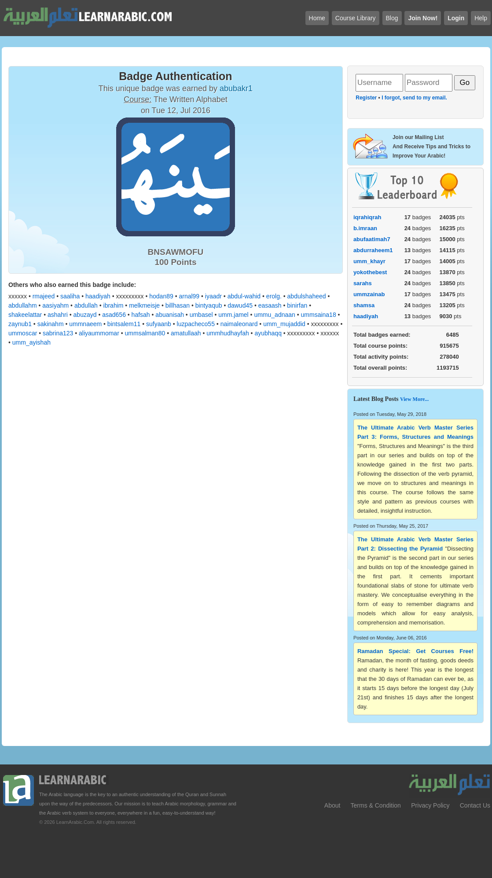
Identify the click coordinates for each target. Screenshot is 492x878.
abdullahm (22, 305)
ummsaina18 (318, 314)
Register (366, 98)
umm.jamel (233, 314)
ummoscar (22, 333)
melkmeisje (144, 305)
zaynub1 (20, 323)
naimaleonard (239, 323)
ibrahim (113, 305)
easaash (270, 305)
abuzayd (85, 314)
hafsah (141, 314)
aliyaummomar (99, 333)
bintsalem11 (124, 323)
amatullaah (186, 333)
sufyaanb (158, 323)
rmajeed (44, 296)
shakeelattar (25, 314)
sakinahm (50, 323)
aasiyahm (55, 305)
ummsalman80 (145, 333)
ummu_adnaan (274, 314)
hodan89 (161, 296)
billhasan (177, 305)
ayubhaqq (268, 333)
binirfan (297, 305)
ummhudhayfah (227, 333)
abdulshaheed (306, 296)
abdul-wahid (244, 296)
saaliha (70, 296)
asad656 (114, 314)
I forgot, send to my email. (414, 98)
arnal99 (189, 296)
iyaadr (213, 296)
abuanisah (169, 314)
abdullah (86, 305)
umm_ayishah (31, 342)
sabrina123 (58, 333)
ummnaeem (85, 323)
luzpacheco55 (196, 323)
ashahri (58, 314)
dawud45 (240, 305)
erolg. (274, 296)
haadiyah (97, 296)
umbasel (201, 314)
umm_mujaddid (284, 323)
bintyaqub (208, 305)
